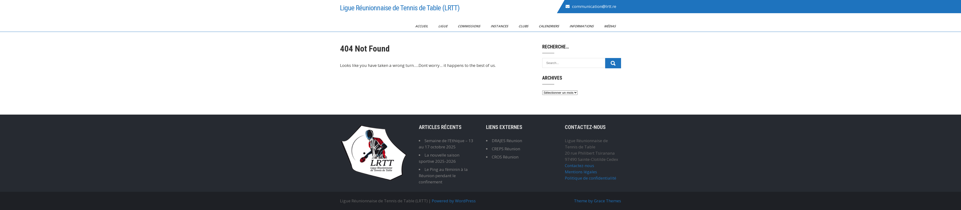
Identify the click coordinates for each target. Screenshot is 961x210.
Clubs (524, 26)
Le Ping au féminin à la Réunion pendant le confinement (443, 176)
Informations (582, 26)
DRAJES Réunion (507, 140)
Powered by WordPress (454, 201)
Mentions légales (581, 172)
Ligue (443, 26)
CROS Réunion (505, 157)
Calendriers (549, 26)
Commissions (469, 26)
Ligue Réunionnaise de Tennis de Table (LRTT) (400, 8)
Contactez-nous (579, 165)
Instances (500, 26)
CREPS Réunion (506, 149)
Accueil (422, 26)
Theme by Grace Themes (597, 201)
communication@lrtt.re (594, 6)
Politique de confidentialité (590, 178)
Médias (610, 26)
